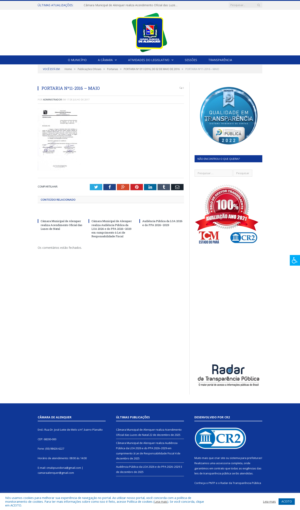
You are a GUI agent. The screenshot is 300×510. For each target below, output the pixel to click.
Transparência (220, 60)
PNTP (212, 483)
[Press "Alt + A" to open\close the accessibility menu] (295, 260)
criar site (219, 458)
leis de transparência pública (212, 473)
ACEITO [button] (286, 501)
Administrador (52, 99)
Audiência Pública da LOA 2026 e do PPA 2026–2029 (162, 223)
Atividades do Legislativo (148, 60)
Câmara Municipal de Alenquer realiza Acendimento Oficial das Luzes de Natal (132, 5)
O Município (77, 60)
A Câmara (105, 60)
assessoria (223, 463)
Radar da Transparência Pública (240, 483)
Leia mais (160, 501)
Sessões (191, 60)
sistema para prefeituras (245, 458)
